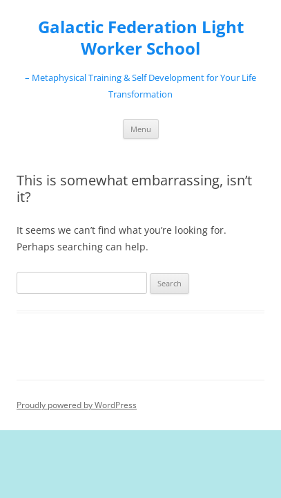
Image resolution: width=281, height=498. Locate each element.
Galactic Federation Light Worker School (141, 38)
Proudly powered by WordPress (77, 405)
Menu (140, 129)
